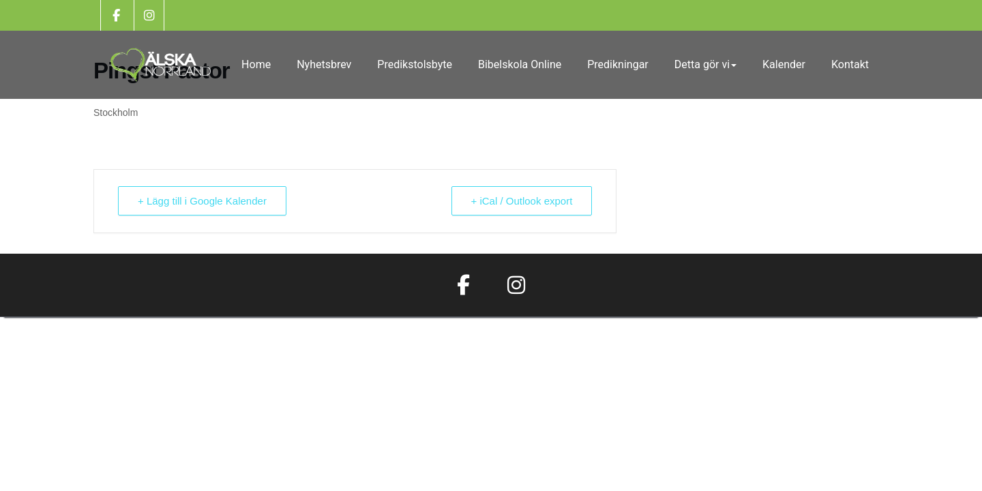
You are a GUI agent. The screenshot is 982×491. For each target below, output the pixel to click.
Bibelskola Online (519, 64)
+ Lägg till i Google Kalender (202, 201)
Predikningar (618, 64)
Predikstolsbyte (414, 64)
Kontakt (850, 64)
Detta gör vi (705, 64)
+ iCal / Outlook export (522, 201)
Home (256, 64)
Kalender (783, 64)
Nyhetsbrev (324, 64)
